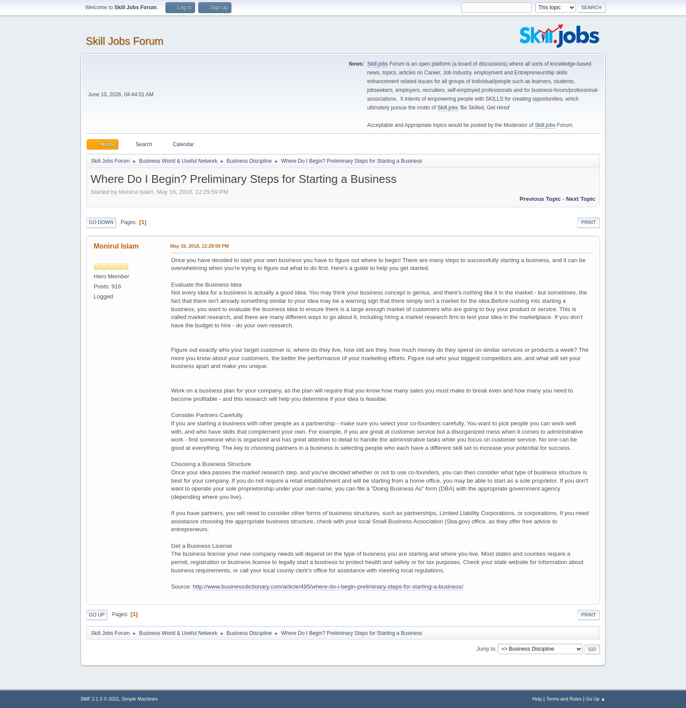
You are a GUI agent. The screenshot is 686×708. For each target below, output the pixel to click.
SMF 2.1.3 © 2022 (99, 698)
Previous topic (540, 199)
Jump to (485, 649)
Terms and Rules (564, 698)
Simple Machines (140, 698)
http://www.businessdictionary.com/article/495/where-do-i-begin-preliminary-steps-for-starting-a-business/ (328, 586)
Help (537, 698)
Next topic (580, 199)
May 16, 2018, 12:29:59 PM (199, 246)
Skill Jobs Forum (124, 41)
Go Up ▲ (596, 698)
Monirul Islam (116, 246)
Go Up (97, 614)
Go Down (101, 222)
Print (588, 222)
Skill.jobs (377, 64)
